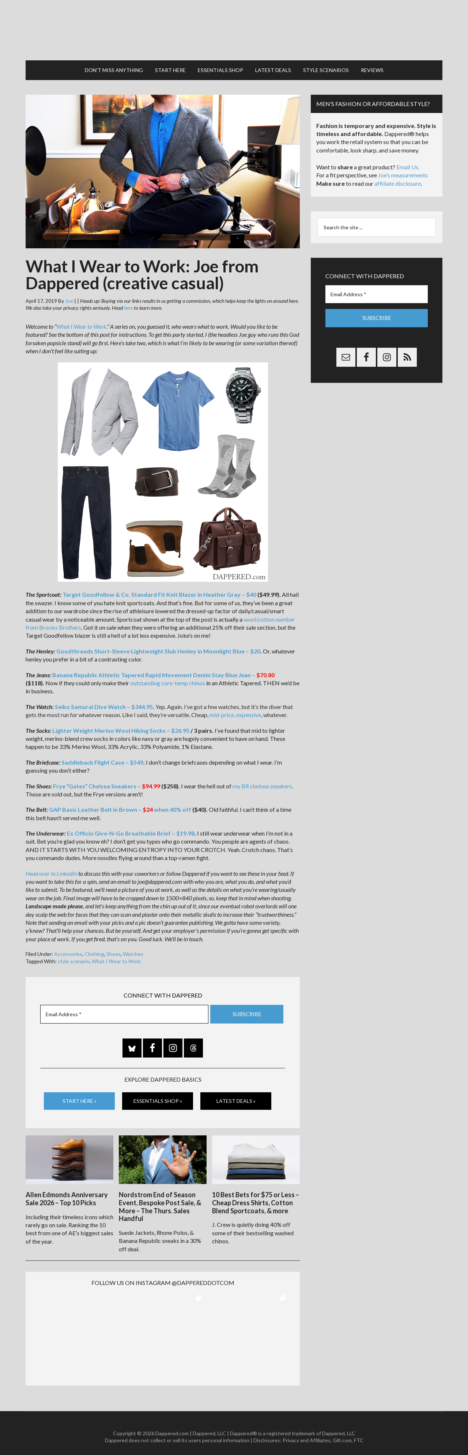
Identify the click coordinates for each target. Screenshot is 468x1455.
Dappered (234, 27)
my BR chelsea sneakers (262, 780)
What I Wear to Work (81, 320)
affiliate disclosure (397, 177)
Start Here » (80, 1095)
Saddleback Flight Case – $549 (102, 756)
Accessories (68, 948)
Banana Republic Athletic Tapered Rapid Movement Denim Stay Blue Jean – (163, 669)
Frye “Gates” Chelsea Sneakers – (106, 780)
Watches (133, 948)
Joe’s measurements (403, 169)
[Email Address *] (124, 1008)
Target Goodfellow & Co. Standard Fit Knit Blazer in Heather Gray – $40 (159, 588)
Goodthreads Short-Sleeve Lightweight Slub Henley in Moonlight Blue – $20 (158, 645)
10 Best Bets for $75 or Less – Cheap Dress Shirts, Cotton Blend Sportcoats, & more (255, 1195)
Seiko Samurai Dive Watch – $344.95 (104, 700)
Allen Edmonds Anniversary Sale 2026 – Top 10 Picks (67, 1192)
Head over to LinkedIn (51, 867)
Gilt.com (342, 1433)
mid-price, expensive (235, 709)
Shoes (113, 948)
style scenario (74, 955)
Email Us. (407, 161)
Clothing (94, 948)
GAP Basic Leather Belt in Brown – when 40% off (120, 803)
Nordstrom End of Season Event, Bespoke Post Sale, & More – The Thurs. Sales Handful (160, 1199)
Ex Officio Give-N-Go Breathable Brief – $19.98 (131, 827)
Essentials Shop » (157, 1095)
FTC (358, 1433)
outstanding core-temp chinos (167, 677)
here (128, 302)
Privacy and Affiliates (307, 1433)
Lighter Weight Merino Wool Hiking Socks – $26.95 (120, 724)
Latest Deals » (236, 1095)
